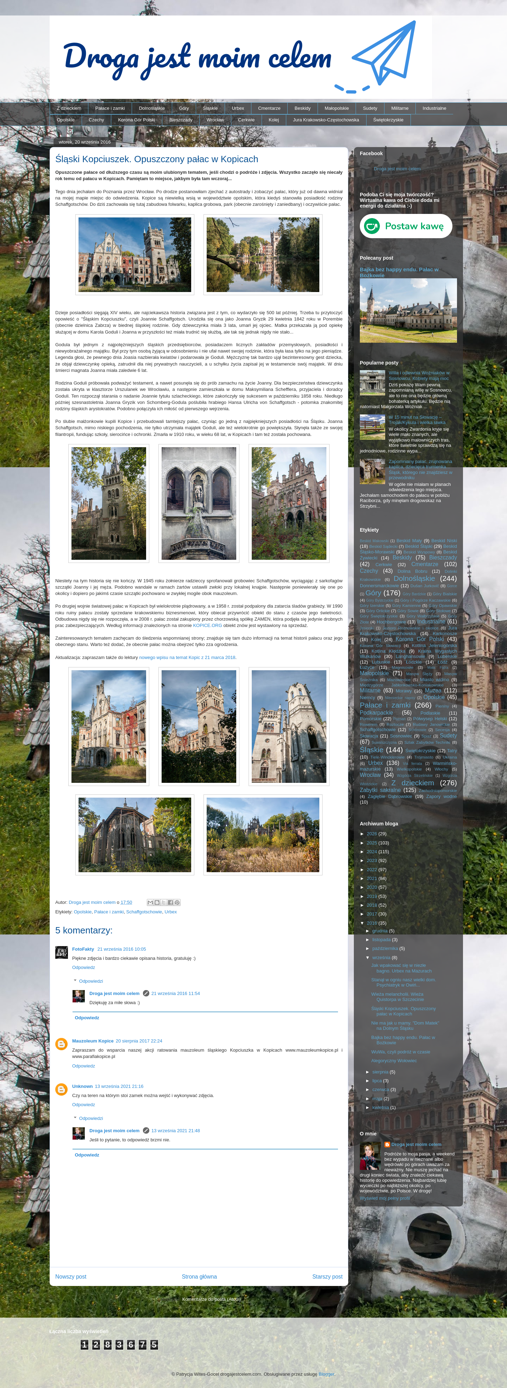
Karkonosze (445, 633)
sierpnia (381, 1072)
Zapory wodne (441, 796)
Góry (184, 108)
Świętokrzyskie (388, 119)
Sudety (370, 108)
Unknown (82, 1086)
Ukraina (450, 757)
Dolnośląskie (152, 108)
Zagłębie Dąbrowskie (390, 796)
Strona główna (199, 1277)
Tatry (452, 750)
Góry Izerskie (372, 605)
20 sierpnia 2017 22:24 (139, 1041)
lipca (378, 1080)
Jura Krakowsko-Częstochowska (326, 119)
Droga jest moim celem (115, 993)
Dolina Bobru (412, 571)
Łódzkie (414, 662)
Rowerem (368, 724)
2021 (372, 878)
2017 (372, 914)
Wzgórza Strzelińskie (415, 776)
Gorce (452, 586)
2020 (372, 887)
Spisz (426, 736)
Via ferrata (412, 764)
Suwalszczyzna (384, 742)
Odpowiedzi (91, 981)
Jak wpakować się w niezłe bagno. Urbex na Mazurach (401, 968)
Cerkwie (246, 119)
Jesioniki (367, 628)
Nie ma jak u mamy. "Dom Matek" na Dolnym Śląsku (405, 1025)
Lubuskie (381, 662)
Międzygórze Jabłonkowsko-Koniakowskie (402, 685)
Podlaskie (430, 713)
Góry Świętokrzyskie (379, 616)
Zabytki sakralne (380, 790)
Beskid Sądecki (383, 546)
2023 (372, 860)
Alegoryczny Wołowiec (394, 1060)
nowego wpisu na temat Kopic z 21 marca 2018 (187, 657)
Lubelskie (447, 656)
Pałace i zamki (110, 108)
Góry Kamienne (406, 605)
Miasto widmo (434, 679)
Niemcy (367, 697)
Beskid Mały (409, 540)
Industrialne (434, 108)
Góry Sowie (408, 610)
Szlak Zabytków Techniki (427, 742)
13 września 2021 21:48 (175, 1130)
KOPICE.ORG (207, 625)
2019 (372, 896)
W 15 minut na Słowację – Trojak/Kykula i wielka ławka (417, 419)
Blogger (326, 1374)
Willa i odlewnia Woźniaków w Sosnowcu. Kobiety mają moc (419, 375)
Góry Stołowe (438, 610)
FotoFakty (83, 949)
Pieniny (442, 706)
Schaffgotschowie (144, 911)
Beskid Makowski (374, 541)
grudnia (381, 930)
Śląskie (210, 108)
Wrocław (215, 119)
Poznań (399, 719)
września (382, 957)
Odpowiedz (83, 967)
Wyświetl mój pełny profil (385, 1198)
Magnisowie (402, 667)
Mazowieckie (399, 679)
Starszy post (327, 1277)
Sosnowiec (401, 736)
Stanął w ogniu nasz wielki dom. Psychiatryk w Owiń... (403, 982)
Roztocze (395, 724)
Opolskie (66, 119)
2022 (372, 869)
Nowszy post (70, 1277)
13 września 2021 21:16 (119, 1086)
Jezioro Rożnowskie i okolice (411, 628)
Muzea (433, 690)
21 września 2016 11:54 (175, 993)
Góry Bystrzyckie (380, 600)
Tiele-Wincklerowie (387, 757)
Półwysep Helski (430, 718)
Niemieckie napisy (400, 698)
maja (378, 1098)
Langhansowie (410, 656)
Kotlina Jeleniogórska (434, 645)
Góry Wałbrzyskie (423, 616)
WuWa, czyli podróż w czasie (400, 1051)
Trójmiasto (423, 757)
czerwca (381, 1089)
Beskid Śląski (419, 546)
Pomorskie (370, 718)
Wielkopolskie (409, 769)
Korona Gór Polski (136, 119)
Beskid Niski (444, 540)
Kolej (274, 119)
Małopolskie (337, 108)
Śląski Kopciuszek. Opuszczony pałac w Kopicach (403, 1011)
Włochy (441, 769)
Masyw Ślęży (419, 673)
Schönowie (417, 730)
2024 (372, 851)
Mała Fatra (437, 668)
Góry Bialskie (445, 593)
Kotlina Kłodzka (388, 651)
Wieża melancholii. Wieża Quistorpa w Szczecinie (397, 996)
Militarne (399, 108)
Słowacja (369, 736)
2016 (372, 923)
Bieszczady (181, 119)
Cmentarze (269, 108)
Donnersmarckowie (379, 585)
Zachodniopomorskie (438, 790)
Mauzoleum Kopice (93, 1041)
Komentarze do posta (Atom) (211, 1299)
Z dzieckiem (69, 108)
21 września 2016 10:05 (122, 949)
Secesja (442, 729)
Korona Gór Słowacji (380, 645)
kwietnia (381, 1107)
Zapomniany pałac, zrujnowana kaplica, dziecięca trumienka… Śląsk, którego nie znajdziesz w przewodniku (420, 470)
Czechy (96, 119)
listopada (382, 939)
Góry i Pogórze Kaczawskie (425, 600)
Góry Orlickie (378, 610)
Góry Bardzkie (414, 594)
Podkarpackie (376, 713)
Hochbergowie (391, 622)
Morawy (404, 690)
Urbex (238, 108)
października (386, 948)
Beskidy (303, 108)
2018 (372, 905)
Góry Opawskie (442, 605)
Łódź (442, 662)
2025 (372, 842)
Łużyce (367, 667)
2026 (372, 833)
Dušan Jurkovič (425, 585)
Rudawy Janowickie (431, 724)
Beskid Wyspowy (419, 552)
